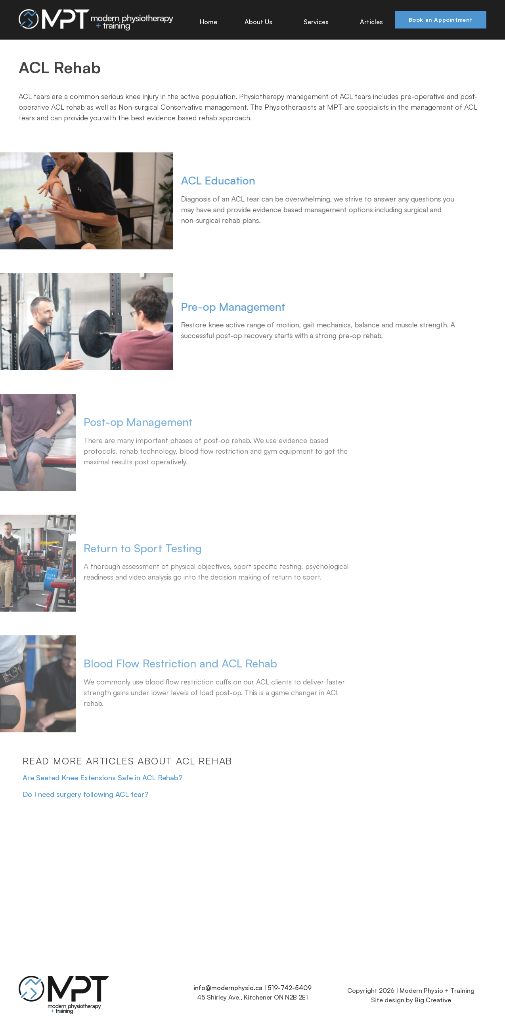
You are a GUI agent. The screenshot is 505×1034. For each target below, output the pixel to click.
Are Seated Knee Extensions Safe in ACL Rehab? (102, 777)
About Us (260, 22)
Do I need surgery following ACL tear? (85, 794)
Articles (371, 22)
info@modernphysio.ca (227, 988)
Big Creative (433, 1000)
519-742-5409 (290, 988)
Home (208, 22)
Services (318, 22)
